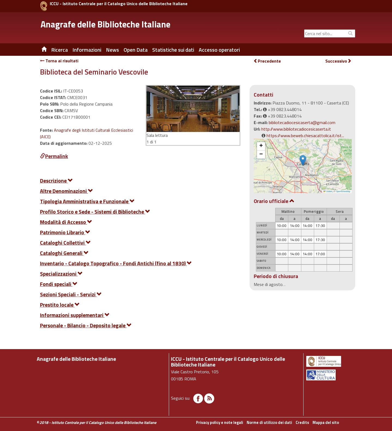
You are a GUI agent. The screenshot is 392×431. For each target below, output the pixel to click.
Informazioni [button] (86, 50)
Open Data (136, 50)
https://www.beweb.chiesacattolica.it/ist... (305, 135)
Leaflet (327, 191)
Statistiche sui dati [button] (173, 50)
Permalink (54, 156)
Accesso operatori (219, 50)
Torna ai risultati (59, 60)
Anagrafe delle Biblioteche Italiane (105, 24)
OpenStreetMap (343, 191)
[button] (302, 160)
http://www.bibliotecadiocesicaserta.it (296, 129)
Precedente (267, 61)
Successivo (338, 61)
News (112, 50)
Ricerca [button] (59, 50)
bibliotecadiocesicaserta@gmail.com (302, 122)
